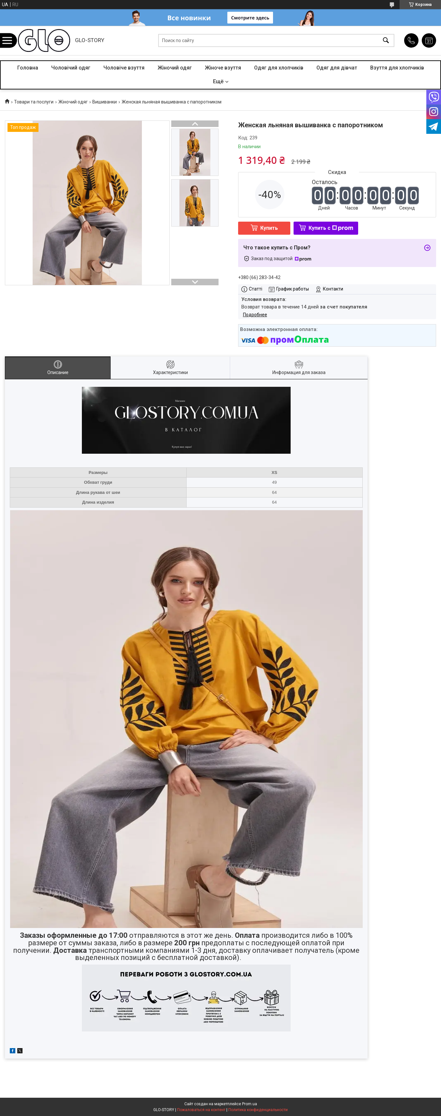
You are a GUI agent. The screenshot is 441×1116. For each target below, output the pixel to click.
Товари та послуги (33, 101)
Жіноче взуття (223, 68)
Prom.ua (249, 1104)
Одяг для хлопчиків (278, 68)
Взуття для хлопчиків (397, 68)
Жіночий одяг (175, 68)
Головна (27, 68)
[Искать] (386, 41)
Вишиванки (104, 101)
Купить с (331, 228)
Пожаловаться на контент (201, 1110)
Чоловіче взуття (123, 68)
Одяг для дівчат (336, 68)
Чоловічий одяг (70, 68)
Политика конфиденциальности (258, 1110)
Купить (269, 228)
